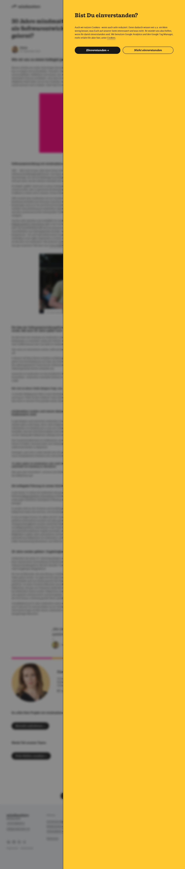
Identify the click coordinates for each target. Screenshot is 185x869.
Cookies (111, 37)
